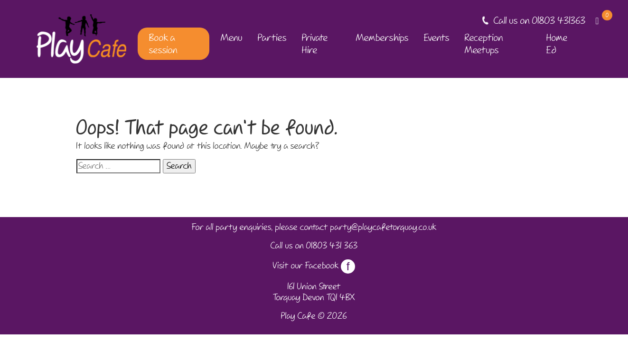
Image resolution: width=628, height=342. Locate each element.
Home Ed (557, 44)
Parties (272, 37)
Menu (232, 37)
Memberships (382, 37)
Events (437, 37)
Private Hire (315, 44)
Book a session (163, 44)
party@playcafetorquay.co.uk (383, 227)
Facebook (330, 265)
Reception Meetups (484, 44)
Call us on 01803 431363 (540, 20)
